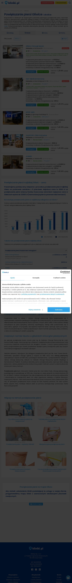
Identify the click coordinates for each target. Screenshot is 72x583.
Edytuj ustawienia (36, 309)
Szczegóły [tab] (36, 278)
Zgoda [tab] (12, 278)
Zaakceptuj (58, 309)
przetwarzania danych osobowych (52, 294)
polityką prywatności (28, 294)
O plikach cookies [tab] (59, 278)
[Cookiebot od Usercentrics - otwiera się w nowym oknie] (61, 272)
